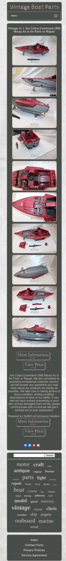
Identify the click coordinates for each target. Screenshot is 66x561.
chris (51, 508)
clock (37, 484)
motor (23, 464)
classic (38, 509)
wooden (22, 515)
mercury (47, 501)
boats (28, 484)
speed (34, 501)
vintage (21, 507)
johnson (40, 495)
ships (49, 466)
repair (17, 483)
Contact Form (34, 545)
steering (53, 479)
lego (42, 491)
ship (33, 514)
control (32, 491)
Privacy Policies (34, 550)
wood (34, 527)
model (20, 500)
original (37, 471)
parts (28, 477)
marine (46, 521)
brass (47, 484)
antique (22, 470)
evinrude (16, 479)
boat (19, 489)
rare (50, 495)
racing (27, 495)
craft (38, 464)
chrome (51, 491)
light (41, 477)
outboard (25, 520)
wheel (18, 496)
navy (55, 485)
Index (34, 539)
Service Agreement (34, 555)
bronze (49, 471)
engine (46, 515)
